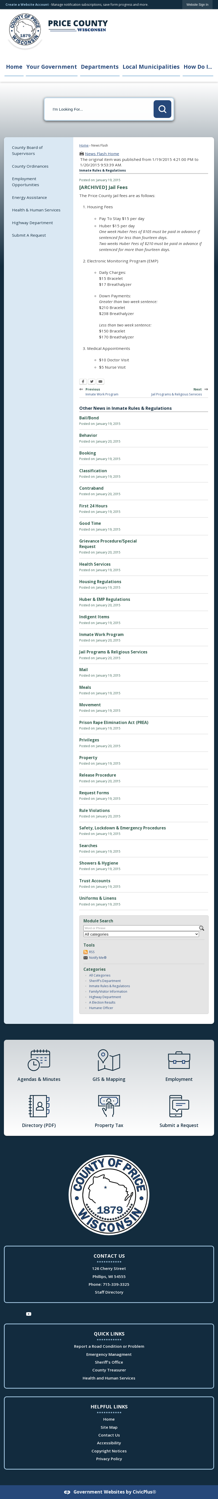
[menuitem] (38, 150)
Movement (90, 704)
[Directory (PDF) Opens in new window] (39, 1110)
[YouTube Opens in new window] (28, 1314)
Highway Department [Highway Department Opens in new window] (32, 222)
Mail (83, 669)
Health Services (95, 564)
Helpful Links (109, 1406)
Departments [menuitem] (100, 66)
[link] (197, 4)
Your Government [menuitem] (51, 66)
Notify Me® (98, 957)
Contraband (91, 488)
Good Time (90, 523)
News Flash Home (102, 153)
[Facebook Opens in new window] (83, 382)
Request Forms (94, 792)
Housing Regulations (100, 581)
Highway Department (105, 997)
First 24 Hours (93, 505)
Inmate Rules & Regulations (109, 986)
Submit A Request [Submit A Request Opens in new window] (29, 235)
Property (88, 757)
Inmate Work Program (101, 634)
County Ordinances (30, 166)
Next (178, 391)
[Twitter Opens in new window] (91, 382)
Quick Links (109, 1334)
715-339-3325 (116, 1284)
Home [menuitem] (14, 66)
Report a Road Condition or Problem (109, 1346)
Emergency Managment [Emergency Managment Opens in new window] (109, 1354)
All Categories (99, 975)
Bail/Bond (89, 417)
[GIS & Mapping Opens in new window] (109, 1064)
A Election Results (102, 1002)
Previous (105, 391)
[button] (162, 109)
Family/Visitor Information (108, 991)
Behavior (88, 435)
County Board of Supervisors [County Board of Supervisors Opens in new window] (27, 150)
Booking (87, 453)
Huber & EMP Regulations (104, 599)
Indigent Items (94, 616)
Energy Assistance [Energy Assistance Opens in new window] (29, 197)
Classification (93, 470)
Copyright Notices (109, 1450)
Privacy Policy (109, 1458)
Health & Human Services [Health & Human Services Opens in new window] (36, 209)
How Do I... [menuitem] (198, 66)
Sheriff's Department (105, 981)
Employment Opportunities (25, 181)
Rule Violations (94, 810)
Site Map (109, 1427)
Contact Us (109, 1435)
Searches (88, 845)
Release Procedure (97, 775)
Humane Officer (101, 1008)
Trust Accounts (94, 880)
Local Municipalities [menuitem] (151, 66)
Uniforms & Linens (97, 898)
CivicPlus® (144, 1492)
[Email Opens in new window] (100, 382)
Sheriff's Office (109, 1362)
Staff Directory (109, 1292)
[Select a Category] (141, 934)
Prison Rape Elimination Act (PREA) (113, 722)
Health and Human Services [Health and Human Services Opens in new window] (109, 1378)
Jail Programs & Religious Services (113, 651)
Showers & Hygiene (98, 863)
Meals (85, 687)
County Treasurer (109, 1369)
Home (84, 145)
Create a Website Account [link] (27, 4)
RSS (92, 952)
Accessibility (109, 1442)
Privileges (89, 739)
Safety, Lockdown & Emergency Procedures (122, 827)
